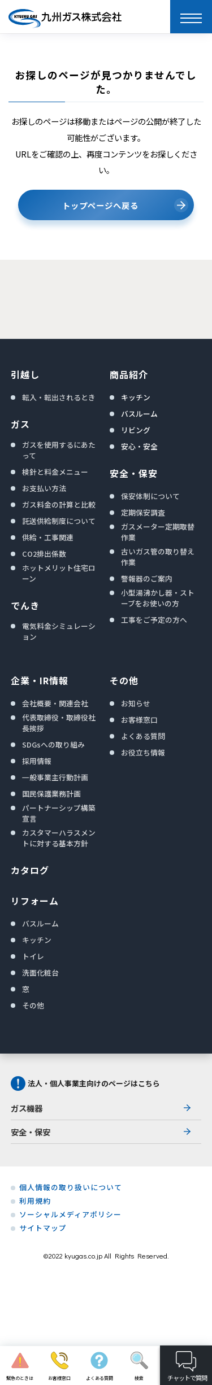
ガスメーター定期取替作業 (157, 532)
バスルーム (139, 413)
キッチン (135, 397)
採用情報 (36, 760)
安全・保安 (134, 473)
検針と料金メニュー (55, 471)
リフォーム (35, 900)
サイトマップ (43, 1228)
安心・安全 (139, 446)
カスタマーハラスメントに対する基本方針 (59, 838)
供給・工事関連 (47, 537)
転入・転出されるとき (59, 397)
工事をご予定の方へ (154, 619)
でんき (25, 605)
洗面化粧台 (40, 972)
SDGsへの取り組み (53, 744)
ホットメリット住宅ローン (59, 573)
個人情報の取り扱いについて (70, 1187)
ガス (20, 424)
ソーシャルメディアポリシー (70, 1214)
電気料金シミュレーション (59, 631)
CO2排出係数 (44, 553)
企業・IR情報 (39, 680)
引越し (25, 374)
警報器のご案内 (146, 578)
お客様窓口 (139, 719)
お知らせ (135, 703)
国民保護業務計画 (51, 793)
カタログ (30, 870)
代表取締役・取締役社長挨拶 (59, 722)
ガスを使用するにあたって (59, 450)
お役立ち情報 (143, 752)
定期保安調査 (143, 512)
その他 (33, 1005)
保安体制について (150, 496)
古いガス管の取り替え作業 (157, 556)
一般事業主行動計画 (55, 777)
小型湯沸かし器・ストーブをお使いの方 (157, 598)
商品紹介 (129, 374)
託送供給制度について (59, 520)
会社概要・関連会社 (55, 703)
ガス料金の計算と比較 (59, 504)
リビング (135, 430)
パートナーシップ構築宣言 (59, 813)
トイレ (33, 956)
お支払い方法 (44, 488)
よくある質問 (143, 736)
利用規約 (35, 1201)
